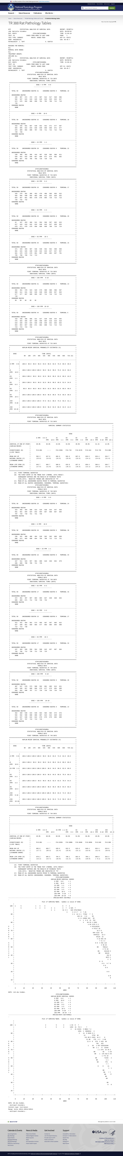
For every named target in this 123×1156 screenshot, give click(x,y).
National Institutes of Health (72, 1153)
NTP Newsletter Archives (32, 1141)
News (27, 1139)
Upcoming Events (12, 1134)
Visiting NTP (66, 1141)
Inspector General (109, 1140)
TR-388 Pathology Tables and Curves (34, 18)
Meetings (11, 1136)
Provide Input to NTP (49, 1137)
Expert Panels (11, 1137)
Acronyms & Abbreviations (69, 1135)
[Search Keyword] (96, 8)
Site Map (65, 1139)
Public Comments (48, 1139)
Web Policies (66, 1143)
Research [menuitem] (11, 13)
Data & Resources (18, 18)
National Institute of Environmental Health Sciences (44, 1153)
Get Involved (107, 3)
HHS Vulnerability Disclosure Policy (104, 1142)
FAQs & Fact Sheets (31, 1134)
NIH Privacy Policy (109, 1143)
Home (9, 18)
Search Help (66, 1137)
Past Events (10, 1145)
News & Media (100, 3)
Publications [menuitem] (38, 13)
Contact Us (47, 1134)
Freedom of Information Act (106, 1138)
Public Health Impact (31, 1143)
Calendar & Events (91, 3)
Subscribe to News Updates (51, 1141)
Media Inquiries (30, 1137)
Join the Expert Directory (50, 1135)
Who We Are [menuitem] (49, 13)
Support (113, 3)
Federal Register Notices (32, 1135)
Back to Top (13, 1122)
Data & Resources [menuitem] (24, 13)
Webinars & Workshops (13, 1143)
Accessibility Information (69, 1134)
